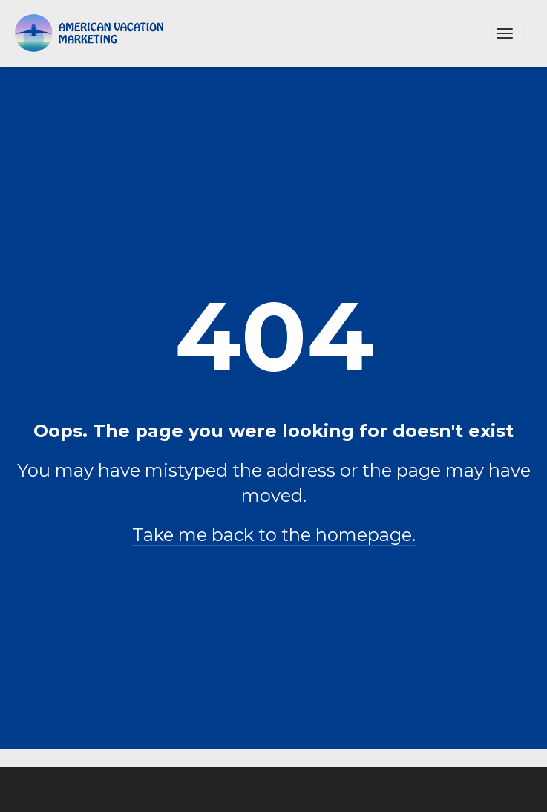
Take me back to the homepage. (274, 535)
